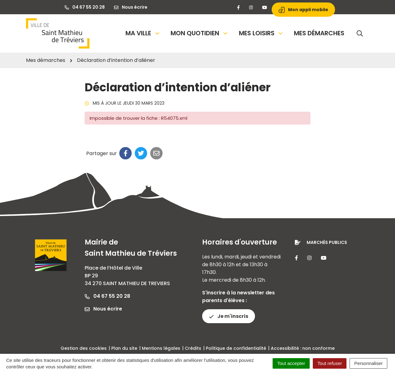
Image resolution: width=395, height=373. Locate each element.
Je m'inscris (228, 316)
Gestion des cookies (84, 348)
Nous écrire (103, 308)
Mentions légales (161, 348)
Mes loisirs (261, 33)
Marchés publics (327, 242)
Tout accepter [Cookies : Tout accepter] (291, 363)
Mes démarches (319, 33)
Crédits (193, 348)
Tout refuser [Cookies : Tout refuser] (329, 363)
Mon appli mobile (303, 10)
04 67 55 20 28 (107, 296)
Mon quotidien (199, 33)
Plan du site (124, 348)
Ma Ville (142, 33)
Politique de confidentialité (236, 348)
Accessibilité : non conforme (303, 348)
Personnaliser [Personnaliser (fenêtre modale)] (368, 363)
